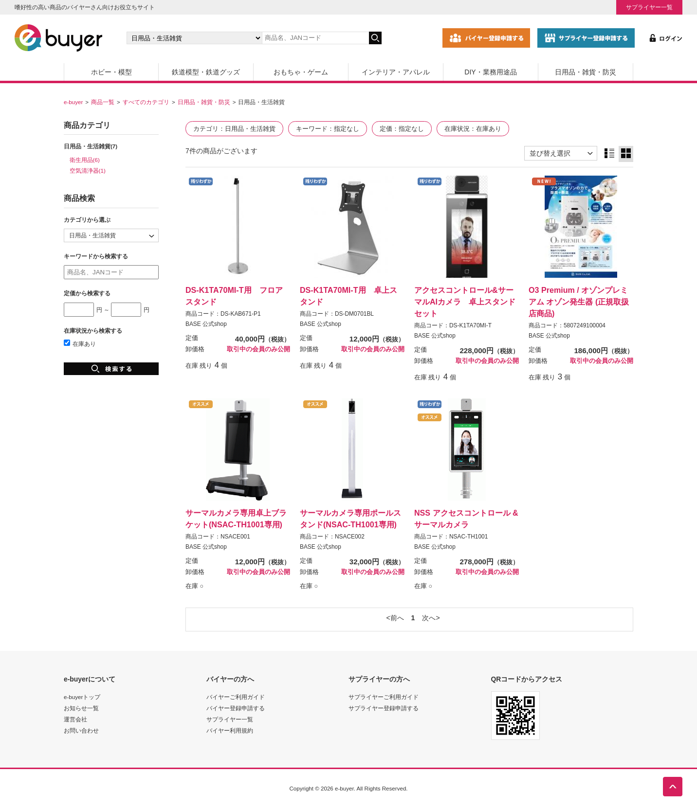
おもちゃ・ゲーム (301, 72)
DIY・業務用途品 (490, 72)
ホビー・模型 (111, 72)
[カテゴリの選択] (194, 38)
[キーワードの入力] (315, 38)
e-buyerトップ (82, 697)
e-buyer (73, 102)
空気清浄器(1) (88, 170)
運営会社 (75, 719)
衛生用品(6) (85, 160)
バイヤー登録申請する (235, 708)
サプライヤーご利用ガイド (383, 697)
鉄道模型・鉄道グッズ (206, 72)
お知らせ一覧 (81, 708)
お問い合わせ (81, 730)
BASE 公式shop (206, 324)
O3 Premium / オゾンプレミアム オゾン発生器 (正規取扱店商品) (579, 302)
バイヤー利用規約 (229, 730)
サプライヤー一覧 (649, 7)
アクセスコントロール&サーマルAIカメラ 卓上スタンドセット (464, 302)
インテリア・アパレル (396, 72)
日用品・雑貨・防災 (585, 72)
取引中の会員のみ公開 (258, 349)
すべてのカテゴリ (146, 102)
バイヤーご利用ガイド (235, 697)
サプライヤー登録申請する (383, 708)
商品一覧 (102, 102)
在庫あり (80, 344)
